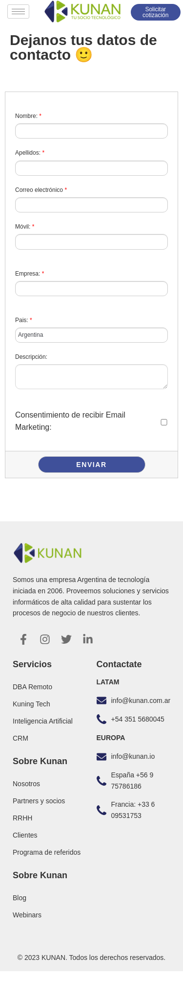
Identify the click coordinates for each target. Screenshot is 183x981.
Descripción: (31, 356)
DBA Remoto (32, 687)
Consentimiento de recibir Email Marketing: (70, 421)
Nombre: (28, 116)
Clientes (25, 835)
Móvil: (24, 226)
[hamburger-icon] (18, 11)
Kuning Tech (31, 704)
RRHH (22, 818)
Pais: (23, 320)
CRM (20, 738)
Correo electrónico (41, 190)
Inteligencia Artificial (43, 721)
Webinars (27, 915)
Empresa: (29, 273)
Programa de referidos (47, 852)
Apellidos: (29, 152)
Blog (19, 898)
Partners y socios (39, 801)
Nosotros (26, 784)
